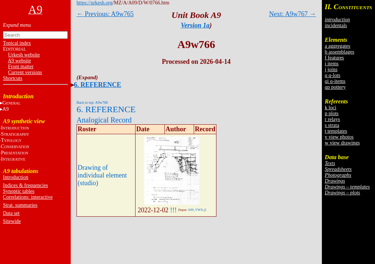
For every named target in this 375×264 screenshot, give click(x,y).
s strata (332, 125)
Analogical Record (104, 120)
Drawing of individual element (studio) (102, 175)
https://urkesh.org (94, 3)
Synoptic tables (18, 191)
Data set (11, 213)
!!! (173, 210)
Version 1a (195, 25)
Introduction (15, 177)
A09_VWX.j (196, 210)
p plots (332, 113)
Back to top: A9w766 (92, 102)
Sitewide (12, 221)
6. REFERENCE (97, 84)
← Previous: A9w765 (105, 14)
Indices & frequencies (25, 185)
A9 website (19, 60)
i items (332, 63)
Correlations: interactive (28, 197)
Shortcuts (12, 78)
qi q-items (335, 81)
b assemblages (339, 52)
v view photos (339, 137)
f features (334, 57)
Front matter (21, 66)
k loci (331, 107)
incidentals (336, 25)
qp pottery (335, 87)
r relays (332, 119)
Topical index (17, 43)
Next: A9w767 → (292, 14)
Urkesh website (24, 55)
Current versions (25, 72)
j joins (331, 69)
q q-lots (332, 75)
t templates (336, 131)
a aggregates (337, 46)
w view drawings (342, 143)
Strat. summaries (20, 205)
